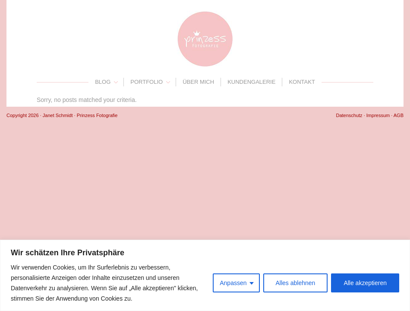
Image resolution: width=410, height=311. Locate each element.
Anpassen (233, 282)
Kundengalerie (251, 82)
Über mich (198, 82)
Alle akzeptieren (365, 282)
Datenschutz (349, 115)
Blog (102, 82)
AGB (399, 115)
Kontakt (302, 82)
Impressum (378, 115)
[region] (205, 275)
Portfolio (146, 82)
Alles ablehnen (295, 282)
